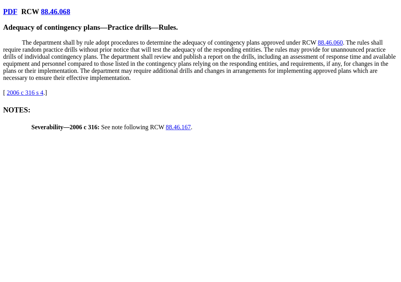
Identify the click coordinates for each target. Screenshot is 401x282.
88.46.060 (330, 42)
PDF (10, 11)
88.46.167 (178, 127)
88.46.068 (55, 11)
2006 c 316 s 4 (25, 92)
